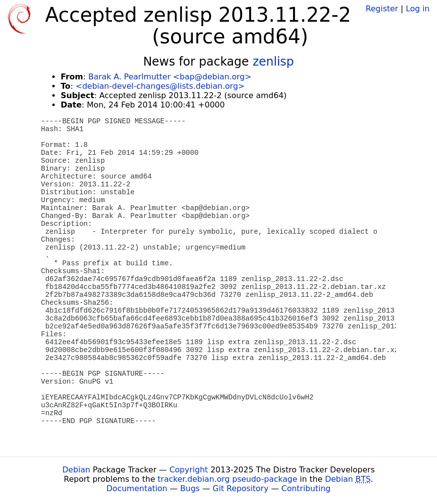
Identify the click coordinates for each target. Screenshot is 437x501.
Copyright (188, 469)
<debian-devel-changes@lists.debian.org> (160, 86)
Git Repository (240, 488)
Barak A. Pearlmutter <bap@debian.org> (170, 76)
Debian (76, 469)
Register (381, 8)
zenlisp (273, 62)
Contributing (306, 488)
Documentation (137, 488)
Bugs (190, 488)
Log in (418, 8)
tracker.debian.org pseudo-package (227, 479)
